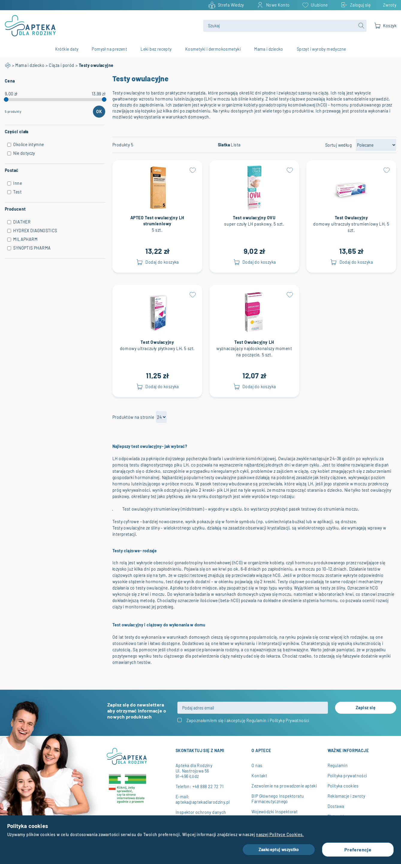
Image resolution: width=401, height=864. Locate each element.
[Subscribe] (365, 708)
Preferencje (357, 849)
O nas (256, 765)
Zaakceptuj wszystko (279, 849)
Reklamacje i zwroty (346, 796)
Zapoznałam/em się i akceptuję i (247, 720)
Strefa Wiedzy (231, 5)
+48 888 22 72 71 (208, 786)
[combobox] (285, 26)
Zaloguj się (360, 5)
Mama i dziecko (29, 65)
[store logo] (100, 25)
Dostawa (336, 806)
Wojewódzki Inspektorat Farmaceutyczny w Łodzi (275, 814)
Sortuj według (338, 145)
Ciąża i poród (61, 65)
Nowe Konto (278, 5)
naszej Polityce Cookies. (280, 834)
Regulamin (256, 720)
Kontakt (259, 775)
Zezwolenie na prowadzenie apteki (284, 785)
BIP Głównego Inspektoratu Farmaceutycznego (277, 799)
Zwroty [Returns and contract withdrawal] (389, 5)
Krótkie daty (67, 49)
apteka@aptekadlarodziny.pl (203, 802)
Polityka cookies (343, 785)
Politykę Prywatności (289, 720)
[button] (193, 170)
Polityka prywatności (347, 775)
